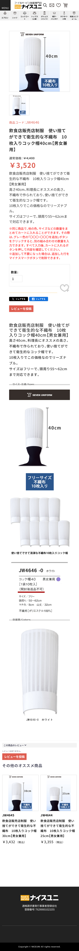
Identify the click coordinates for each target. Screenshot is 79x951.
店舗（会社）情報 (60, 902)
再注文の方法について (52, 919)
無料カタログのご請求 (14, 934)
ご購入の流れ (9, 919)
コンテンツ (33, 902)
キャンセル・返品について (16, 929)
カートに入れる (33, 297)
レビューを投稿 (21, 318)
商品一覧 (7, 896)
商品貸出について (49, 929)
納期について (47, 924)
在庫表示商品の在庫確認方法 (56, 934)
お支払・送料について (14, 924)
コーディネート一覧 (38, 896)
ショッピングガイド (13, 902)
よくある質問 (9, 908)
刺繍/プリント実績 (62, 896)
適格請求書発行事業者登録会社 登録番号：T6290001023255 (39, 884)
